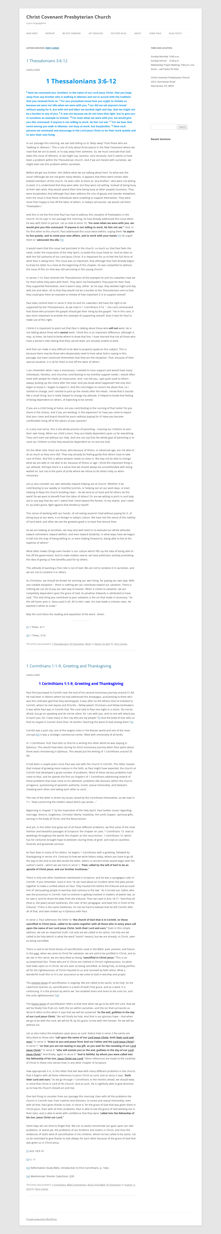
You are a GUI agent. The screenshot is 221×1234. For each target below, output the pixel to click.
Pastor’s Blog (118, 33)
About (137, 33)
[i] (119, 235)
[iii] (38, 734)
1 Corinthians (59, 1184)
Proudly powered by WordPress (41, 1219)
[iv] (57, 995)
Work (88, 643)
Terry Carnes (52, 48)
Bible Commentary (76, 1184)
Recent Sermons (71, 33)
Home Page (155, 33)
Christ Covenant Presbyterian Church (68, 17)
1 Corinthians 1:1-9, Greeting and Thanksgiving (68, 665)
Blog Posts (175, 33)
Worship (50, 33)
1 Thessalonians (60, 643)
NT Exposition (77, 643)
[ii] (62, 240)
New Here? (32, 33)
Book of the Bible (96, 1184)
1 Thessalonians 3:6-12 (47, 60)
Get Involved (96, 33)
